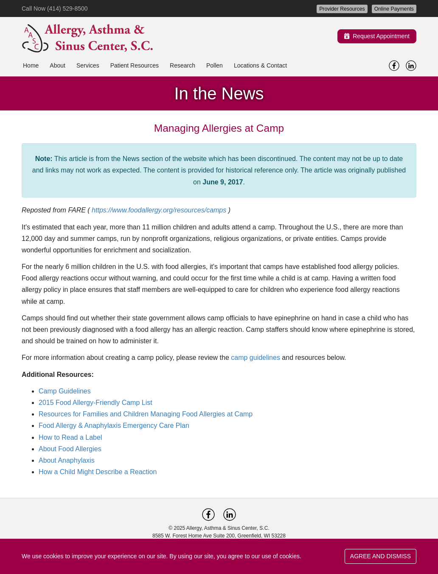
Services (87, 65)
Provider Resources (342, 9)
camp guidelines (255, 357)
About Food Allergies (70, 448)
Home (31, 65)
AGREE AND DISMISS (380, 556)
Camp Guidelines (65, 391)
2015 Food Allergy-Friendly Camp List (95, 402)
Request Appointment (377, 36)
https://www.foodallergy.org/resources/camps (159, 210)
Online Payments (394, 9)
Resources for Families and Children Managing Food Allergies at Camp (146, 414)
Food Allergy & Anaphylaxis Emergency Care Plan (114, 425)
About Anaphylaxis (67, 460)
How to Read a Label (70, 437)
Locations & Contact (260, 65)
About (57, 65)
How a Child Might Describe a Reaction (98, 471)
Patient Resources (134, 65)
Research (182, 65)
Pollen (214, 65)
